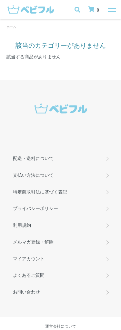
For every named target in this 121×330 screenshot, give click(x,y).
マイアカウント (29, 258)
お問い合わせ (26, 292)
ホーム (11, 27)
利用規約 (22, 225)
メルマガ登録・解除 (33, 242)
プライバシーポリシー (35, 208)
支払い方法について (33, 175)
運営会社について (60, 326)
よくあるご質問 (29, 275)
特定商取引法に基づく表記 (40, 192)
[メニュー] (111, 9)
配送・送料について (33, 158)
